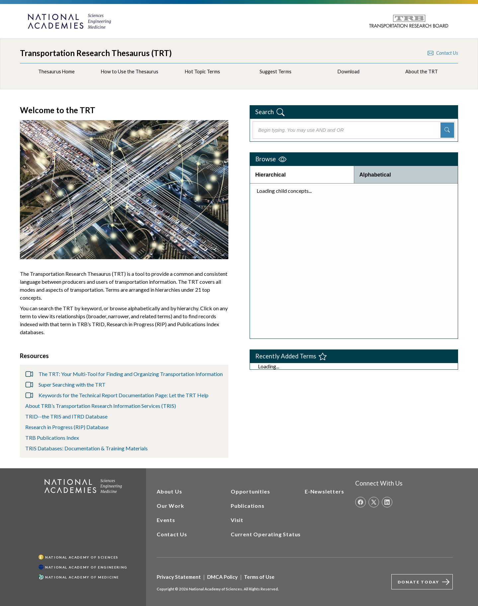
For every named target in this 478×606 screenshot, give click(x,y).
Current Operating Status (266, 534)
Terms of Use (259, 577)
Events (166, 520)
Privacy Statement (179, 577)
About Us (169, 491)
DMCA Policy (222, 577)
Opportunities (250, 491)
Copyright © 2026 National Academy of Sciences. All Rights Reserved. (218, 589)
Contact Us (172, 534)
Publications (248, 505)
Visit (237, 520)
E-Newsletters (324, 491)
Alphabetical (375, 175)
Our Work (170, 505)
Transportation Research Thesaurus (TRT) (96, 53)
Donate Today (425, 581)
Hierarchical (270, 175)
